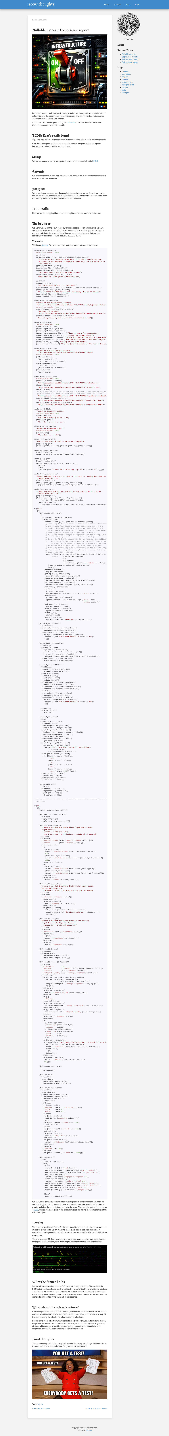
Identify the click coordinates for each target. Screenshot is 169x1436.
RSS (137, 5)
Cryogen (89, 1430)
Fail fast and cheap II (131, 59)
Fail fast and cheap (130, 62)
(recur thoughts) (42, 3)
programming (127, 82)
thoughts (125, 93)
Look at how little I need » (96, 1408)
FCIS (95, 161)
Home (106, 5)
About (128, 5)
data (124, 90)
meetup (125, 79)
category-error (128, 85)
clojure (40, 1404)
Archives (117, 5)
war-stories (126, 74)
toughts (125, 71)
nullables (71, 122)
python (125, 87)
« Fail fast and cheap (41, 1408)
